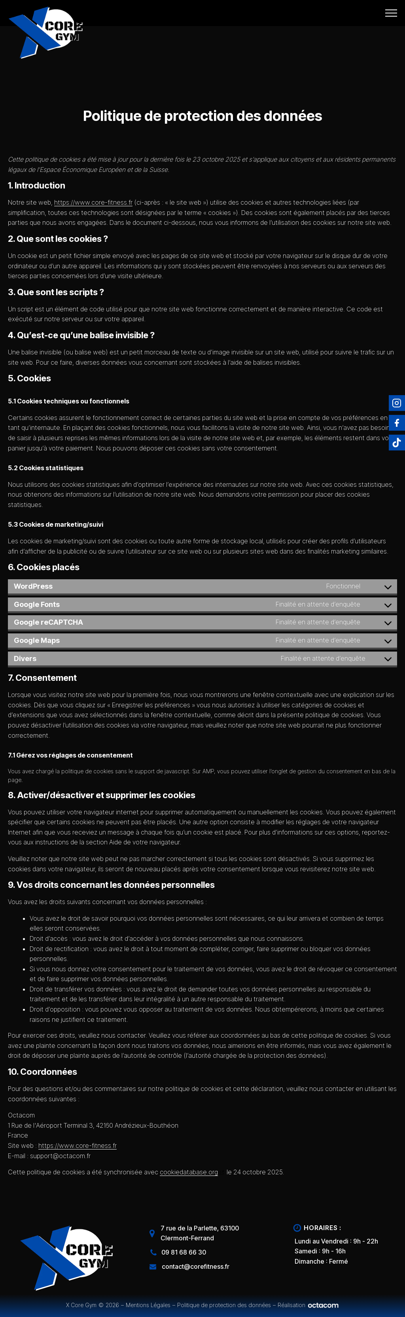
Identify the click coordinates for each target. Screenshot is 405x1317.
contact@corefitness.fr (195, 1266)
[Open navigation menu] (391, 13)
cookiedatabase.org (189, 1172)
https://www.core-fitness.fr (93, 202)
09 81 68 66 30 (183, 1252)
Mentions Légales (148, 1305)
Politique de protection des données (224, 1305)
